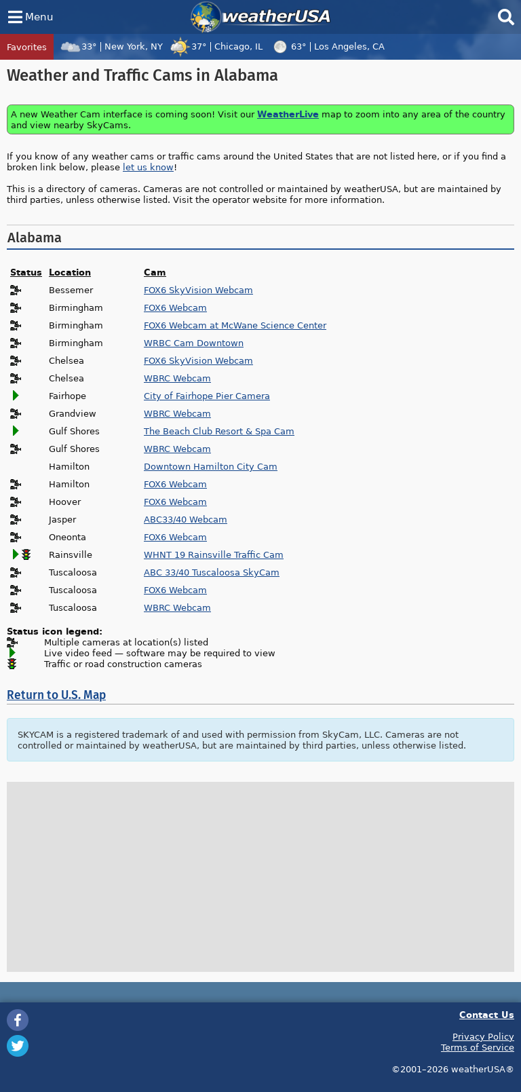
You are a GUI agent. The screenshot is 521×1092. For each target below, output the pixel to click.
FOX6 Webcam (175, 307)
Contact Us (486, 1014)
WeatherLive (288, 114)
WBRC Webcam (177, 378)
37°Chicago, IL (216, 46)
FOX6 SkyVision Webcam (198, 289)
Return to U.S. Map (56, 695)
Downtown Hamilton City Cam (210, 466)
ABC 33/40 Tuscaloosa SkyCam (211, 572)
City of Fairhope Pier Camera (207, 395)
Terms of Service (477, 1047)
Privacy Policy (483, 1036)
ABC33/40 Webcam (185, 519)
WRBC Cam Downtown (194, 342)
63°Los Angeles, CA (327, 46)
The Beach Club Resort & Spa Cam (219, 430)
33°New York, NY (111, 46)
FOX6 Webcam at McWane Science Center (235, 325)
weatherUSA (260, 17)
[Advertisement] (260, 877)
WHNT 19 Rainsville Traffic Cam (214, 554)
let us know (148, 166)
